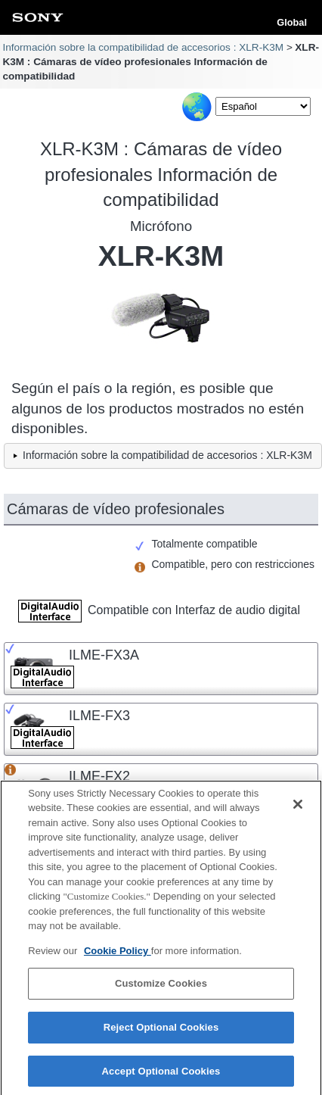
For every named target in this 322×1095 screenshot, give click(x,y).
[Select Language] (263, 106)
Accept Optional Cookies (161, 1075)
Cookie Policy (117, 955)
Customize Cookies (161, 988)
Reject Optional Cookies (161, 1031)
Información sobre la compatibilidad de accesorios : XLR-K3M (142, 47)
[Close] (297, 808)
